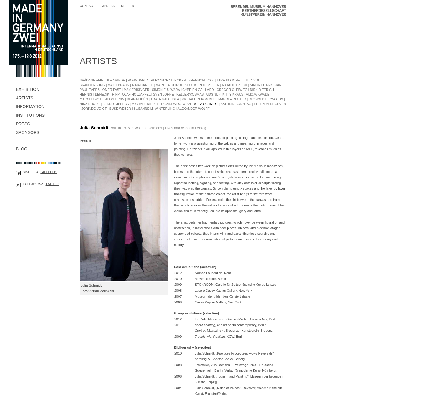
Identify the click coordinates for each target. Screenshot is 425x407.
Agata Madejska (165, 99)
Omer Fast (111, 89)
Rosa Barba (138, 80)
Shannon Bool (202, 80)
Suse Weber (120, 108)
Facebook (48, 172)
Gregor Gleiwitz (232, 89)
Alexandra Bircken (168, 80)
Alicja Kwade (257, 94)
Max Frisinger (136, 89)
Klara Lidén (137, 99)
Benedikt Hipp (107, 94)
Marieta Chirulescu (174, 85)
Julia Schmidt (206, 104)
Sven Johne (163, 94)
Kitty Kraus (232, 94)
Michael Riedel (145, 104)
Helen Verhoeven (270, 104)
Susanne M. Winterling (154, 108)
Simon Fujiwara (166, 89)
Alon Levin (114, 99)
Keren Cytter (206, 85)
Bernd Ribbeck (115, 104)
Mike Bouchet (229, 80)
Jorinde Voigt (94, 108)
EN (132, 6)
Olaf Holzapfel (136, 94)
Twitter (52, 184)
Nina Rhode (90, 104)
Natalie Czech (234, 85)
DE (123, 6)
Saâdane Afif (91, 80)
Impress (107, 6)
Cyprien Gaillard (198, 89)
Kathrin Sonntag (235, 104)
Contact (87, 6)
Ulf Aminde (115, 80)
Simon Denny (261, 85)
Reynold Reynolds (266, 99)
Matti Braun (119, 85)
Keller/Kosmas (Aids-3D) (198, 94)
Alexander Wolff (194, 108)
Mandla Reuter (232, 99)
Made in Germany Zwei (38, 38)
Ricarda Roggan (176, 104)
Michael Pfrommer (199, 99)
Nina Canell (142, 85)
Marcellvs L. (92, 99)
